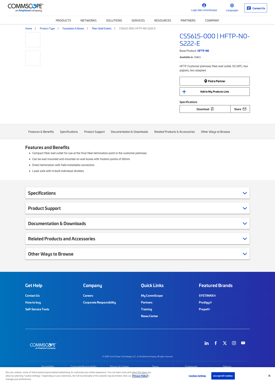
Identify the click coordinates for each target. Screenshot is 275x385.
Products (63, 20)
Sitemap (227, 366)
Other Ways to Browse (215, 134)
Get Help (33, 285)
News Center (149, 316)
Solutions (114, 20)
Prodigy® (205, 302)
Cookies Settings (197, 375)
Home (28, 28)
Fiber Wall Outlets (102, 28)
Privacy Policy (140, 375)
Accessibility (48, 366)
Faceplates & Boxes (73, 28)
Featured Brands (216, 285)
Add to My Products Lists (214, 91)
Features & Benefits (41, 134)
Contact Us (32, 295)
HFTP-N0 (203, 50)
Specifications (69, 134)
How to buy (33, 302)
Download (205, 109)
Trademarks (191, 366)
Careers (88, 295)
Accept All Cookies (223, 375)
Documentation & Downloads (129, 134)
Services (138, 20)
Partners (188, 20)
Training (146, 309)
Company (212, 20)
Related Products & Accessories (174, 134)
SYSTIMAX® (207, 295)
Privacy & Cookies (119, 366)
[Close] (269, 376)
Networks (89, 20)
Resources (162, 20)
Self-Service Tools (37, 309)
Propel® (204, 309)
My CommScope (152, 295)
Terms (155, 366)
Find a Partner (214, 81)
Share (240, 109)
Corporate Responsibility (99, 302)
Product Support (94, 134)
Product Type (47, 28)
